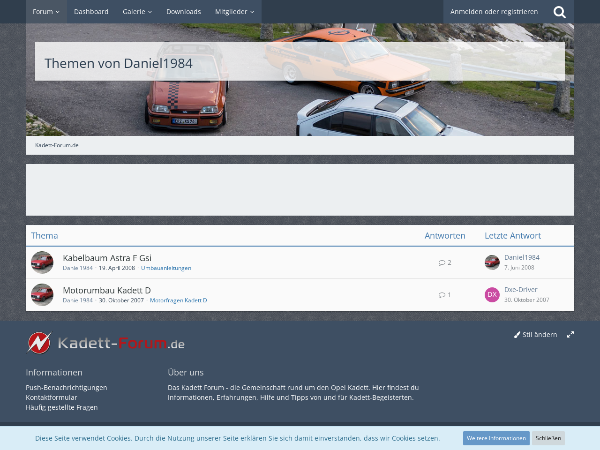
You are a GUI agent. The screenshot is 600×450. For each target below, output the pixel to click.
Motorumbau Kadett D (107, 290)
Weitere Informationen (496, 438)
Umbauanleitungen (166, 268)
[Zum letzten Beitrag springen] (492, 262)
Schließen (548, 438)
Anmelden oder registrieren (494, 11)
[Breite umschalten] (570, 335)
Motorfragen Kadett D (178, 300)
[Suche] (559, 11)
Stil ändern (540, 334)
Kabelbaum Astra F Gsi (107, 257)
